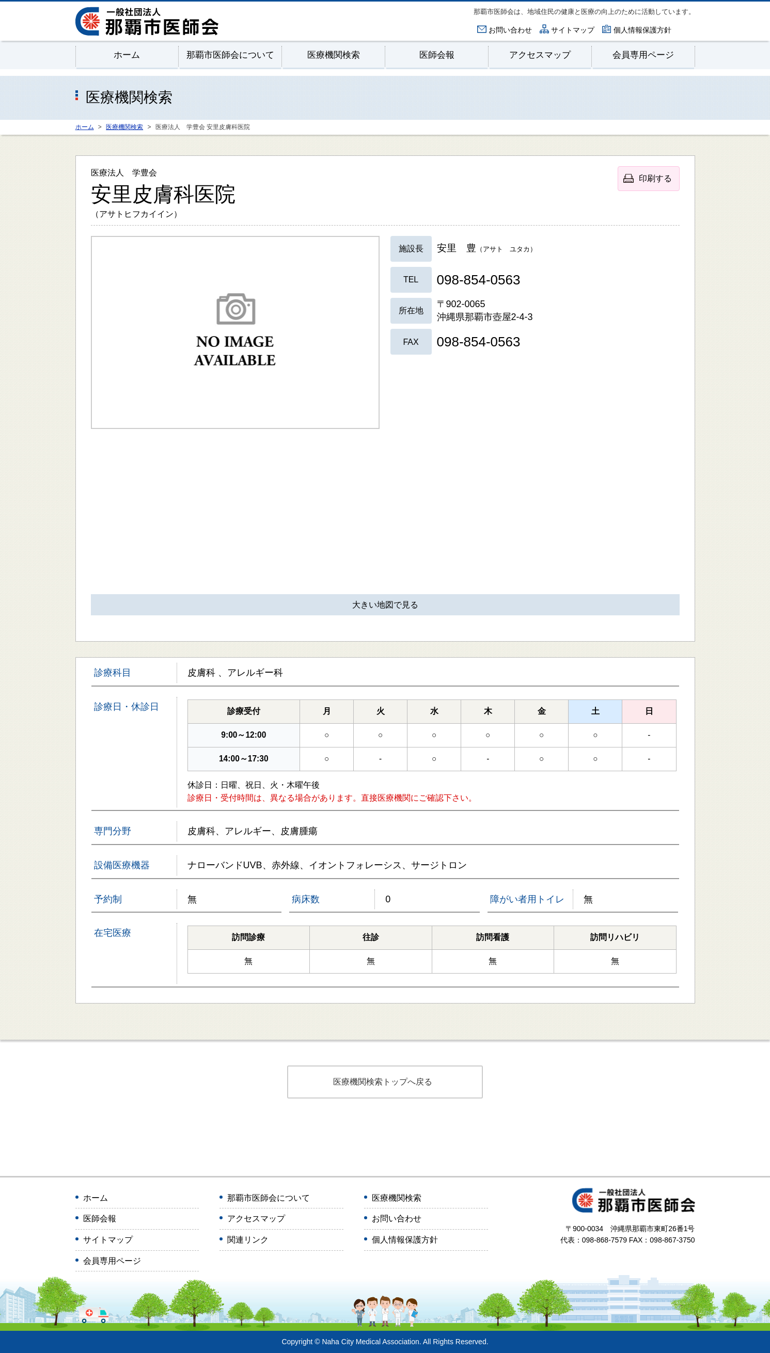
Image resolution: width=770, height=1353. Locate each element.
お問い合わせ (510, 30)
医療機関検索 (333, 55)
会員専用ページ (643, 55)
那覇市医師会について (230, 55)
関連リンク (248, 1240)
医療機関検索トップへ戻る (382, 1082)
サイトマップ (572, 30)
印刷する (655, 178)
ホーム (127, 55)
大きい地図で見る (385, 605)
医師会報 (436, 55)
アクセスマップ (540, 55)
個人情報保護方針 (642, 30)
